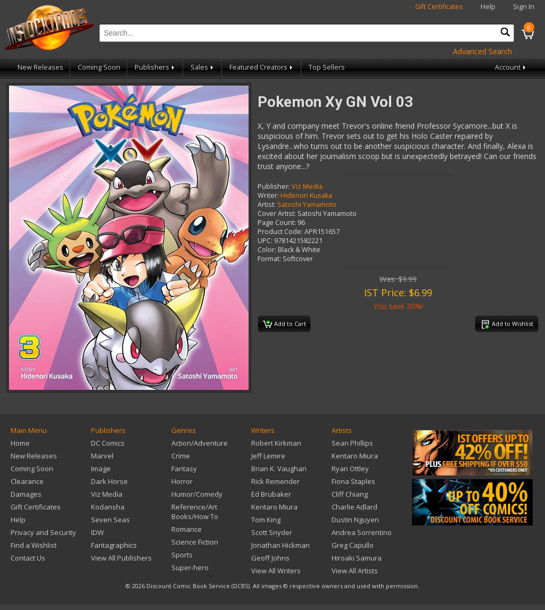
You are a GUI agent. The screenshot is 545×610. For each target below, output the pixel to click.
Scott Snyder (271, 532)
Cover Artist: (277, 213)
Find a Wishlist (33, 545)
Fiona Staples (353, 481)
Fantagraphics (114, 545)
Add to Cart (284, 324)
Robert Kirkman (276, 443)
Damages (26, 494)
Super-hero (190, 567)
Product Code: (280, 231)
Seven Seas (110, 519)
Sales (203, 67)
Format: (269, 258)
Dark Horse (109, 481)
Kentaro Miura (274, 507)
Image (101, 468)
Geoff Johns (270, 558)
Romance (186, 529)
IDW (97, 532)
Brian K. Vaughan (279, 468)
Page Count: (277, 222)
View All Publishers (121, 558)
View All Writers (276, 570)
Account (511, 67)
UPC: (265, 240)
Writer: (268, 195)
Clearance (27, 481)
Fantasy (184, 468)
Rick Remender (275, 481)
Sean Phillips (352, 443)
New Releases (40, 67)
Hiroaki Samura (357, 558)
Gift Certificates (439, 6)
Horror (182, 481)
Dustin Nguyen (355, 519)
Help (488, 6)
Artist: (267, 204)
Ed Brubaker (271, 494)
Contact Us (28, 558)
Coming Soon (99, 67)
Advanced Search (482, 51)
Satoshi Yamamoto (306, 204)
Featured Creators (261, 67)
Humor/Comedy (196, 494)
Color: (267, 249)
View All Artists (355, 570)
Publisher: (274, 186)
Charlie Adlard (354, 507)
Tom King (265, 519)
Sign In (523, 6)
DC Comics (108, 443)
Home (20, 443)
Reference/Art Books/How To (194, 511)
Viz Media (307, 186)
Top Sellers (327, 67)
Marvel (102, 456)
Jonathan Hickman (280, 545)
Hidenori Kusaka (306, 195)
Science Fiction (194, 542)
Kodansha (108, 507)
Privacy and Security (43, 532)
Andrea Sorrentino (362, 532)
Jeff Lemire (268, 456)
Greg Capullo (353, 545)
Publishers (155, 67)
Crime (180, 456)
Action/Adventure (199, 443)
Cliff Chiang (350, 494)
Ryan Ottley (350, 468)
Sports (182, 554)
